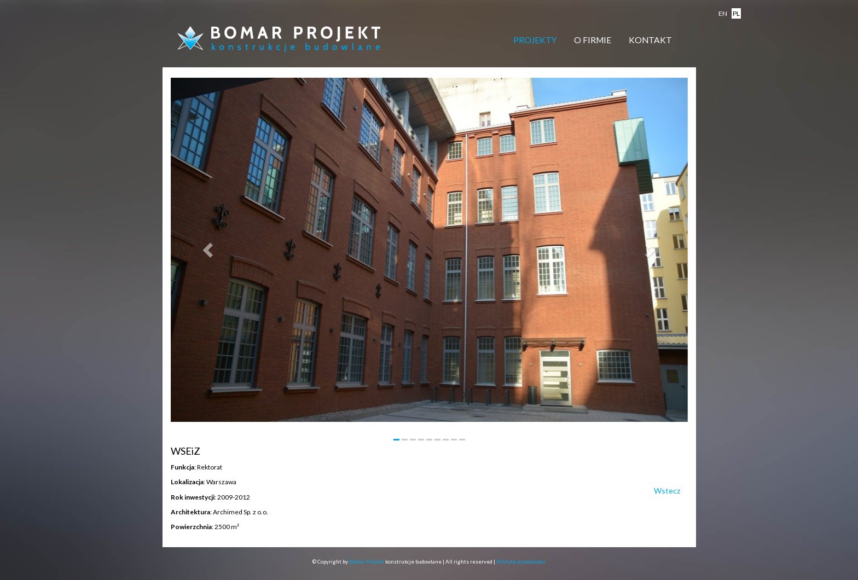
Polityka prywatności (521, 562)
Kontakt (650, 40)
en (722, 13)
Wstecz (667, 490)
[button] (209, 250)
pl (736, 13)
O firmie (592, 40)
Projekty (534, 40)
